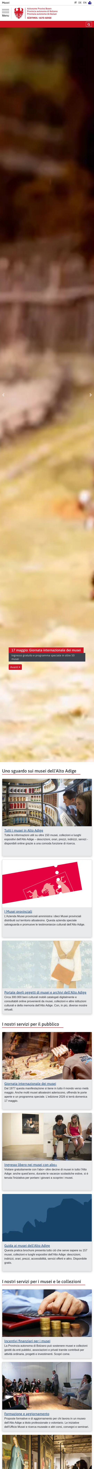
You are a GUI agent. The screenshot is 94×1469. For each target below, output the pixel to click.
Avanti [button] (15, 667)
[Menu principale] (5, 13)
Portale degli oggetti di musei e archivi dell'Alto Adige (45, 992)
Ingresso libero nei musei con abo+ (30, 1165)
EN (84, 2)
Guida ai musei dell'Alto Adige (27, 1246)
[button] (3, 395)
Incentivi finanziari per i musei (27, 1341)
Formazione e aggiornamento (26, 1414)
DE (80, 2)
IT (76, 2)
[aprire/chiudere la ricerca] (89, 24)
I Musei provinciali (18, 911)
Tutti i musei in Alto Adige (23, 830)
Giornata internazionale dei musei (30, 1084)
